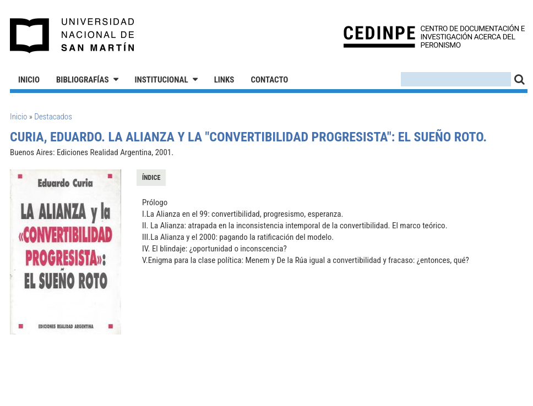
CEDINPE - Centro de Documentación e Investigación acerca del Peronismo (434, 36)
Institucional (161, 80)
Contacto (269, 80)
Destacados (53, 117)
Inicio (29, 80)
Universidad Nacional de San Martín (72, 35)
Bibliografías (82, 80)
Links (224, 80)
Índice (151, 178)
